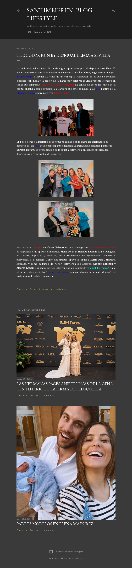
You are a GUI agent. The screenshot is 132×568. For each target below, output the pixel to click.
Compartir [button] (21, 289)
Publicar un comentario (41, 395)
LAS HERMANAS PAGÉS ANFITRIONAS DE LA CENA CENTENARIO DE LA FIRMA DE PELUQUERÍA (64, 386)
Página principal (40, 32)
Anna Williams (76, 558)
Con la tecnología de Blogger (66, 552)
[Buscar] (113, 9)
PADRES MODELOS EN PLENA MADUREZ (54, 523)
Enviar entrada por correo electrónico (48, 289)
